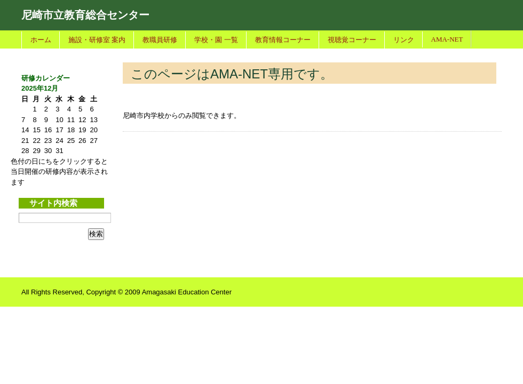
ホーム (40, 40)
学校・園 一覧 (215, 40)
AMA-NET (447, 39)
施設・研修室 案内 (96, 40)
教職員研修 (159, 40)
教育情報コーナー (283, 40)
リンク (403, 40)
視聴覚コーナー (352, 40)
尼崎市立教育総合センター (85, 15)
